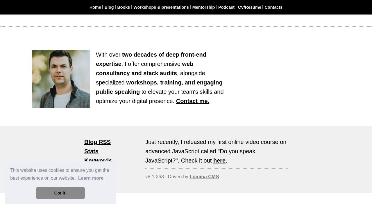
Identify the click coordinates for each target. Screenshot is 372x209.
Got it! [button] (60, 193)
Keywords (98, 160)
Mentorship (203, 7)
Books (123, 7)
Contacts (274, 7)
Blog (109, 7)
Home (95, 7)
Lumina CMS (204, 176)
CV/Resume (249, 7)
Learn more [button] (90, 178)
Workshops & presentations (161, 7)
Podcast (226, 7)
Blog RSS (97, 142)
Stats (91, 151)
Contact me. (192, 101)
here (219, 160)
